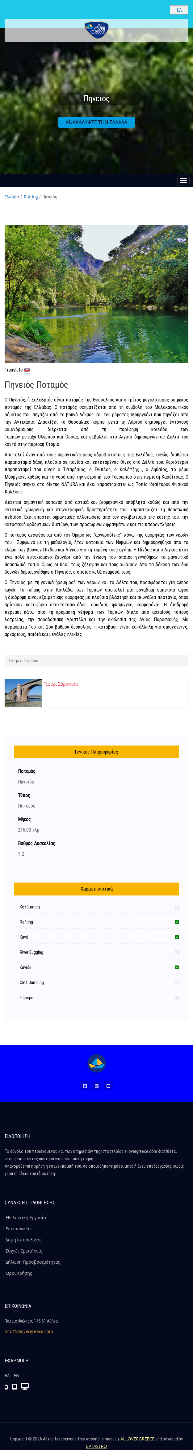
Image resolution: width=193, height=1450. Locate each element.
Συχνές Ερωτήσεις (24, 1251)
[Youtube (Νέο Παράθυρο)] (108, 1085)
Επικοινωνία (18, 1229)
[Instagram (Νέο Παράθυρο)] (96, 1085)
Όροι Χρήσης (19, 1273)
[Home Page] (96, 1063)
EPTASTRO (96, 1446)
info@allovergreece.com (29, 1331)
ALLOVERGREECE (137, 1439)
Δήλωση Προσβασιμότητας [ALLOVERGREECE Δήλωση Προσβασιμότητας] (33, 1262)
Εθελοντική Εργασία (26, 1217)
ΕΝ (16, 1375)
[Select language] (179, 10)
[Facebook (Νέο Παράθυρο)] (85, 1085)
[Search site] (160, 10)
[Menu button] (183, 180)
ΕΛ (7, 1375)
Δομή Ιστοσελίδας (23, 1240)
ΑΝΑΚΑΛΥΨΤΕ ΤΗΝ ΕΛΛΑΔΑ (97, 122)
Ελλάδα (11, 197)
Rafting (31, 197)
